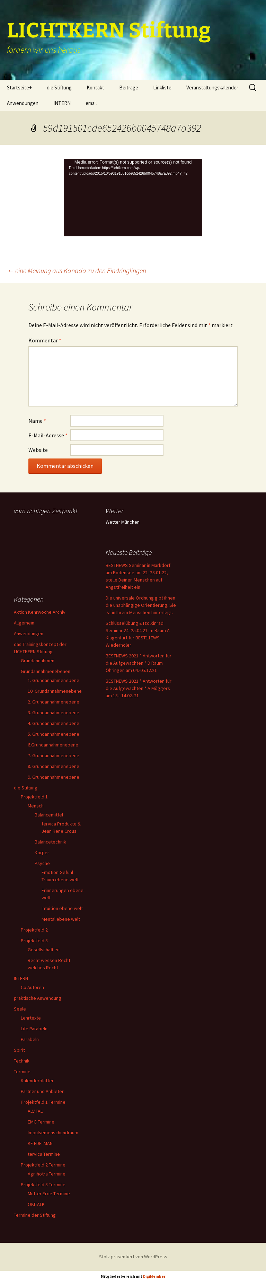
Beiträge (128, 87)
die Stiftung (59, 87)
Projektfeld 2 (34, 930)
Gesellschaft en (44, 949)
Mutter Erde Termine (49, 1193)
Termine (22, 1071)
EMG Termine (41, 1122)
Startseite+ (19, 87)
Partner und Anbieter (42, 1091)
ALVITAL (35, 1111)
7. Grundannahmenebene (53, 755)
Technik (21, 1061)
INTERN (62, 103)
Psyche (42, 863)
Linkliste (162, 87)
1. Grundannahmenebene (53, 680)
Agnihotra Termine (46, 1174)
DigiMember (154, 1276)
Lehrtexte (31, 1018)
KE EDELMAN (40, 1143)
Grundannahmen (37, 660)
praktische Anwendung (37, 998)
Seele (20, 1009)
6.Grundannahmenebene (53, 745)
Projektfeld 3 (34, 940)
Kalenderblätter (37, 1080)
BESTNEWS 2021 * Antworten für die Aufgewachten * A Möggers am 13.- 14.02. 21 (138, 688)
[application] (133, 197)
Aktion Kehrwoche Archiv (39, 612)
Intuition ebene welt (62, 908)
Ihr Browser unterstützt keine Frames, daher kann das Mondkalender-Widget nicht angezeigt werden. (49, 544)
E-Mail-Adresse (48, 435)
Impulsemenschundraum (53, 1132)
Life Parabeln (34, 1028)
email (91, 103)
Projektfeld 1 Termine (43, 1102)
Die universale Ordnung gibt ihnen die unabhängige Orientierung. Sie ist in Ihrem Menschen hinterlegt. (141, 605)
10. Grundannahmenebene (55, 691)
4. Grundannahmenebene (53, 723)
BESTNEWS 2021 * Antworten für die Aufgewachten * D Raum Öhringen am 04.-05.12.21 (138, 663)
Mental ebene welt (61, 919)
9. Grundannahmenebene (53, 777)
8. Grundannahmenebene (53, 766)
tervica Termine (44, 1154)
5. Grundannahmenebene (53, 734)
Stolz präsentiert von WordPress (133, 1256)
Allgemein (24, 623)
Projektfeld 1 (34, 797)
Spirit (19, 1050)
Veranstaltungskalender (212, 87)
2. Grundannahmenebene (53, 702)
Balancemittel (49, 815)
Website (38, 449)
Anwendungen (22, 103)
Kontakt (95, 87)
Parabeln (30, 1039)
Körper (42, 852)
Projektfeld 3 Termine (43, 1184)
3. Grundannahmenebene (53, 712)
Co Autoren (32, 987)
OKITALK (36, 1204)
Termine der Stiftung (35, 1215)
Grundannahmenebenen (45, 671)
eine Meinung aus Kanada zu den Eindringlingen (76, 270)
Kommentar (44, 340)
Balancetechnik (50, 842)
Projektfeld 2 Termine (43, 1165)
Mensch (36, 806)
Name (37, 420)
